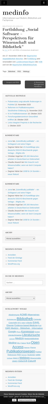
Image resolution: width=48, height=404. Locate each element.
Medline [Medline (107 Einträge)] (12, 343)
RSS (14, 26)
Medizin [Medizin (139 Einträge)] (19, 338)
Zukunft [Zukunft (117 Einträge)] (32, 361)
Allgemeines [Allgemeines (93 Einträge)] (33, 314)
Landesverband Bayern (25, 62)
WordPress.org (14, 264)
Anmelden (12, 255)
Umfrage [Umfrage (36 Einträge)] (9, 358)
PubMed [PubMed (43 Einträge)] (38, 352)
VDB (40, 62)
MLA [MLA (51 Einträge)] (19, 343)
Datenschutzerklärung (27, 400)
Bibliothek (11, 71)
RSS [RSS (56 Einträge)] (19, 355)
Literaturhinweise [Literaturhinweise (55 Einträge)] (15, 335)
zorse (10, 141)
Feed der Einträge (15, 258)
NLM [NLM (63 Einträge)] (28, 343)
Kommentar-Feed (15, 261)
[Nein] (45, 397)
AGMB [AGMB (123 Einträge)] (23, 314)
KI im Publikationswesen (17, 114)
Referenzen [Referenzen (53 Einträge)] (12, 355)
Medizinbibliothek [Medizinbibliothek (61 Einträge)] (31, 339)
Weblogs (19, 26)
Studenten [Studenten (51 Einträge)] (31, 355)
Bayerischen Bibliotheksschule (25, 65)
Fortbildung (31, 59)
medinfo (16, 12)
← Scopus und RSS (11, 82)
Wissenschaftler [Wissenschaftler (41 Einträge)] (35, 358)
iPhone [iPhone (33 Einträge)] (18, 332)
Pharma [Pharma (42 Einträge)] (33, 347)
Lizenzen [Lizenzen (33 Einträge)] (12, 339)
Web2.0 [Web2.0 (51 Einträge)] (16, 358)
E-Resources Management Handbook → (39, 84)
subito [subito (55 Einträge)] (38, 355)
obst (6, 50)
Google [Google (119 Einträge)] (12, 331)
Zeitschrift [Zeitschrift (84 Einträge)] (22, 361)
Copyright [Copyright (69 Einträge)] (13, 323)
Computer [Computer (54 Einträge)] (37, 319)
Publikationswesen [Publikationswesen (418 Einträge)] (21, 351)
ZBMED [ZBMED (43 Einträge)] (15, 361)
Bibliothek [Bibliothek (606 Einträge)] (25, 319)
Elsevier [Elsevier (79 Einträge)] (10, 325)
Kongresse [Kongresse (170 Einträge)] (27, 331)
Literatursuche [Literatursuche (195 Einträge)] (31, 334)
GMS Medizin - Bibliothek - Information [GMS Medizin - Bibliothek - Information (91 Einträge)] (24, 328)
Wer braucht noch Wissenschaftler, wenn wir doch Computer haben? (24, 165)
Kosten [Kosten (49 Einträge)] (37, 332)
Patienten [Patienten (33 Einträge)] (27, 347)
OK (14, 400)
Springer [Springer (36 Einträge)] (24, 355)
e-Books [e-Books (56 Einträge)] (29, 323)
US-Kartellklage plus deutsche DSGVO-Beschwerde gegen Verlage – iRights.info (23, 150)
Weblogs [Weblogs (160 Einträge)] (24, 357)
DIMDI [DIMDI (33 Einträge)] (23, 323)
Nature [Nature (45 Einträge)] (23, 343)
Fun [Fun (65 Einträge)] (39, 325)
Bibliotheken (7, 26)
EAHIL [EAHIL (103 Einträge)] (36, 322)
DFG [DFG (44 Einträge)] (19, 323)
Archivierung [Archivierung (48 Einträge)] (11, 319)
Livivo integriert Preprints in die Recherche (24, 123)
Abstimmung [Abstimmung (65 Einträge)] (14, 315)
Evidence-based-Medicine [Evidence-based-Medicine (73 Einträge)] (26, 325)
